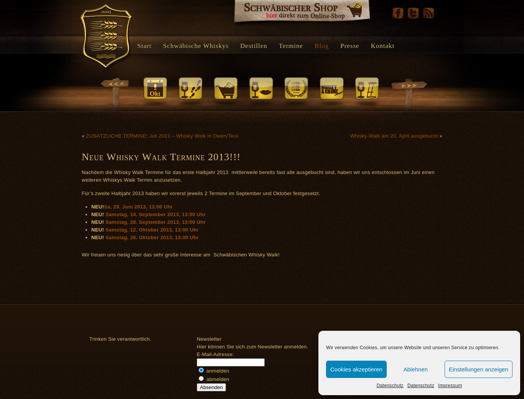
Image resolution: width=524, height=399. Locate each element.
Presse (349, 45)
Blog (322, 45)
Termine (291, 45)
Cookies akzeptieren (356, 369)
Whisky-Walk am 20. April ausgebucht (394, 136)
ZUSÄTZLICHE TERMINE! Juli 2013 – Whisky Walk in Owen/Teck (162, 136)
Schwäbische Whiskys (196, 45)
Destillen (253, 45)
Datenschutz (390, 385)
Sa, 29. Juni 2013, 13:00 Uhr (138, 207)
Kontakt (383, 45)
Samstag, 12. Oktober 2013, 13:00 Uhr (152, 230)
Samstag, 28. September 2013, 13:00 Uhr (155, 222)
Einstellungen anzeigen (478, 369)
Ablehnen (416, 369)
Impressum (450, 385)
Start (144, 45)
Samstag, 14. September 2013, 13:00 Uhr (155, 214)
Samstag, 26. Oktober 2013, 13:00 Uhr (152, 237)
